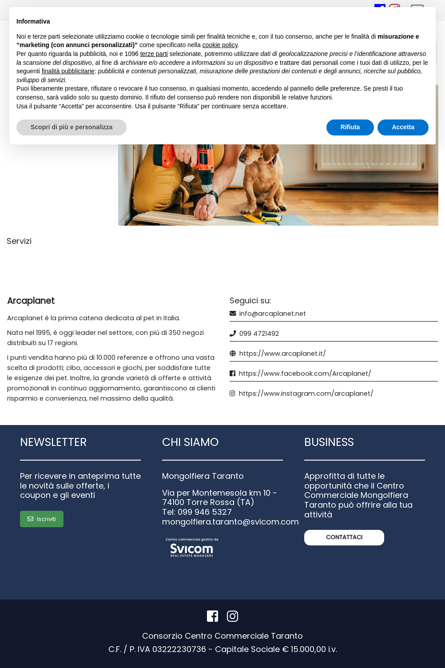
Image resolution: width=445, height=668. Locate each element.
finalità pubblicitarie (68, 71)
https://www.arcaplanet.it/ (282, 353)
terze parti (154, 53)
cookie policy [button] (220, 44)
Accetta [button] (403, 127)
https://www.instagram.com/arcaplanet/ (306, 393)
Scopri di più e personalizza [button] (71, 127)
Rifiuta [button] (350, 127)
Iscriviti (42, 519)
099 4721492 (259, 333)
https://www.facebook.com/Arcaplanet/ (305, 373)
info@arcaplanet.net (272, 313)
